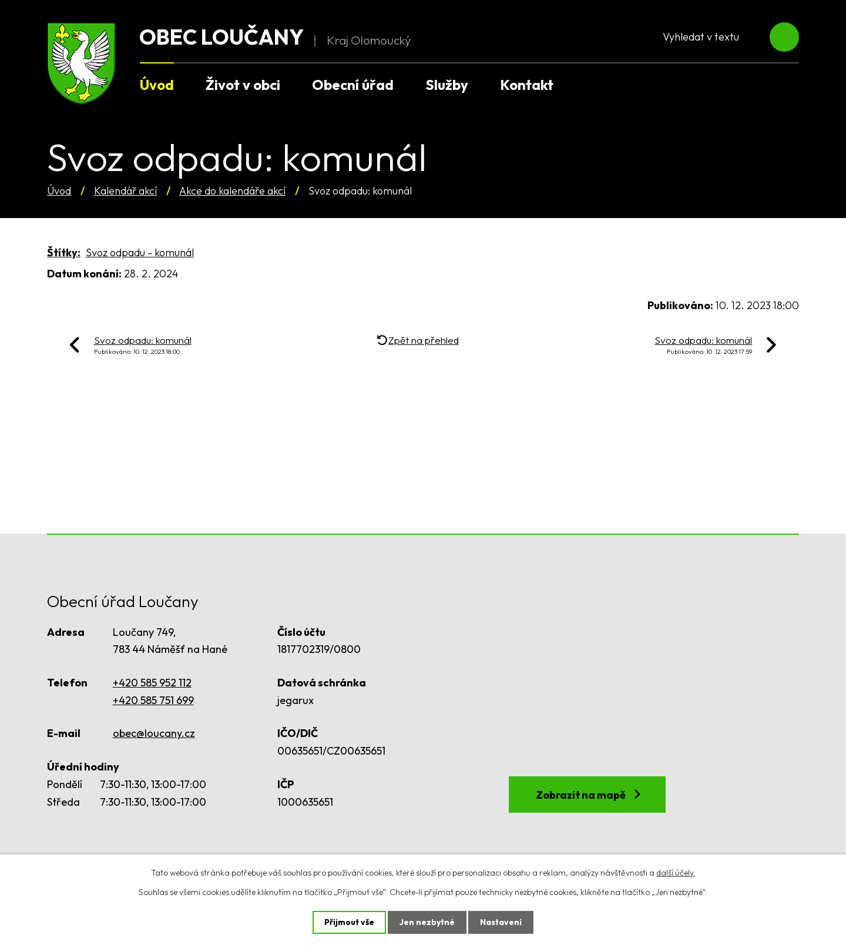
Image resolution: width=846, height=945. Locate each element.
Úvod (59, 190)
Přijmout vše (349, 922)
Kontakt (526, 84)
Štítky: (63, 252)
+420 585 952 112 (152, 682)
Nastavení (501, 922)
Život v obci (243, 84)
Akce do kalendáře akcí (232, 190)
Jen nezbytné (427, 922)
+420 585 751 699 (153, 700)
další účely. (675, 872)
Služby (446, 84)
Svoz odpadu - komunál (140, 252)
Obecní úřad (353, 84)
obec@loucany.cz (154, 733)
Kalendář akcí (125, 190)
